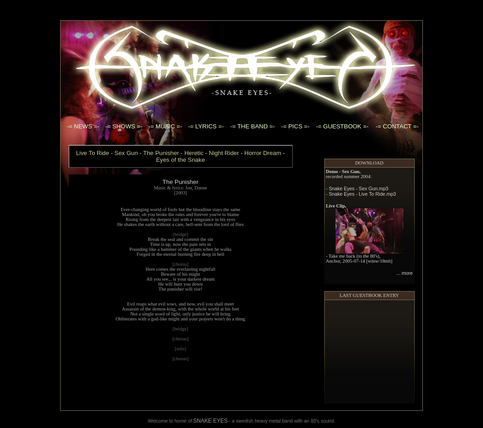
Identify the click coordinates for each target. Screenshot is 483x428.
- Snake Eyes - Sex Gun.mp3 (357, 176)
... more (404, 260)
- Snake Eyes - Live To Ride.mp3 (361, 181)
